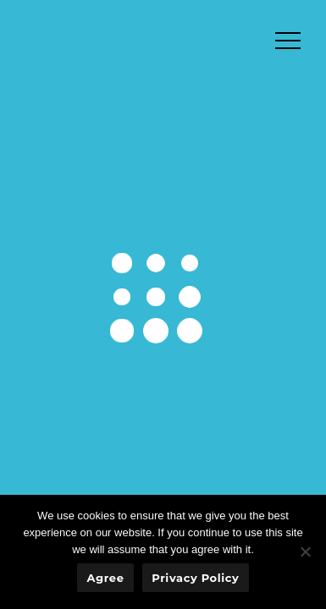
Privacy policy (195, 577)
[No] (304, 551)
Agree (105, 577)
